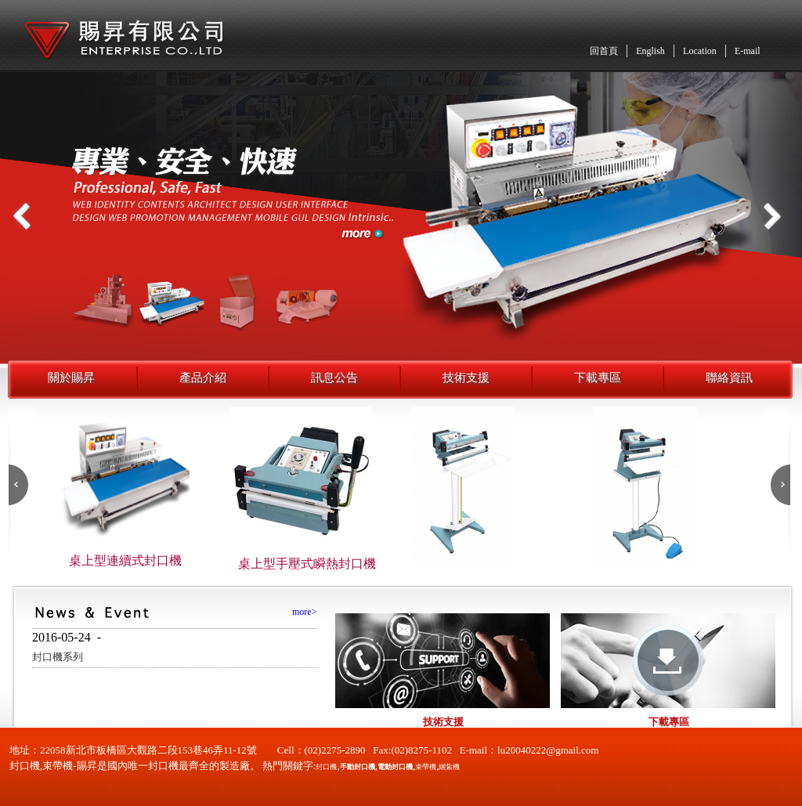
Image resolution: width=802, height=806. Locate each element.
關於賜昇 (71, 377)
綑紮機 (449, 767)
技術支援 (466, 377)
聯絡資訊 (729, 377)
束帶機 (425, 767)
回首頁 (604, 50)
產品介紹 (202, 377)
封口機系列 (57, 657)
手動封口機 (357, 767)
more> (304, 611)
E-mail (747, 50)
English (650, 50)
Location (700, 50)
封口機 (326, 767)
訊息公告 (334, 377)
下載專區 (597, 377)
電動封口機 (395, 767)
